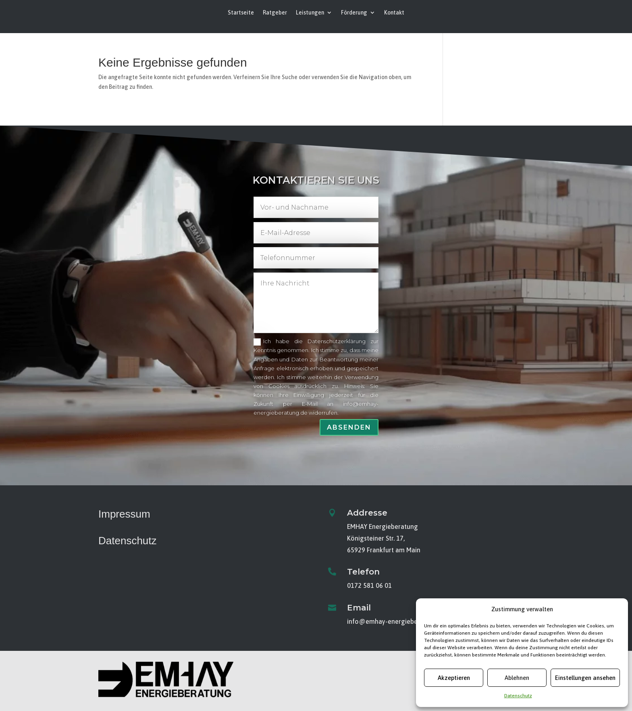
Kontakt (394, 13)
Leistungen (310, 13)
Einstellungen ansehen (585, 677)
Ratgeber (275, 13)
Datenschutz (518, 695)
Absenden (349, 426)
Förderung (354, 13)
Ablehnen (517, 677)
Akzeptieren (454, 677)
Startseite (241, 13)
